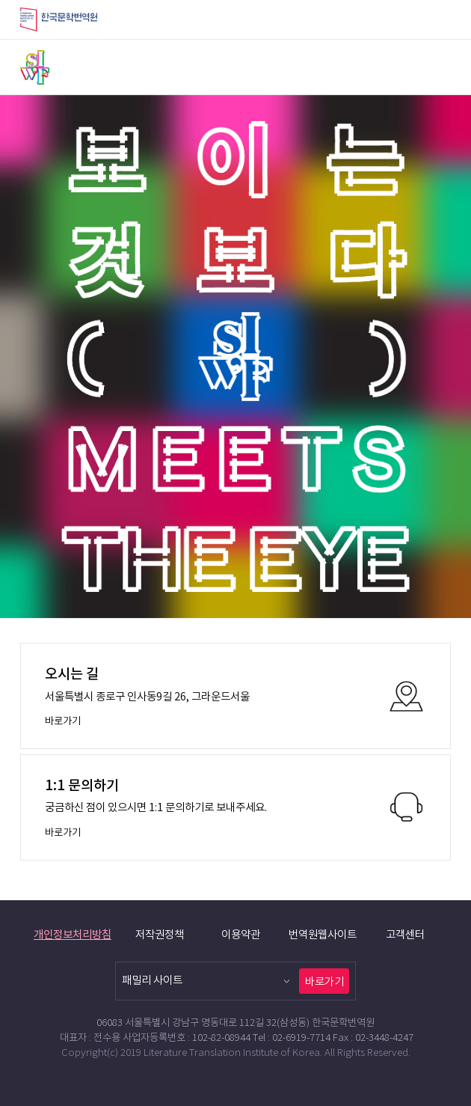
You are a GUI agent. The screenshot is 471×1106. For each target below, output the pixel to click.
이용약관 (240, 935)
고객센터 (405, 935)
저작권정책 (159, 935)
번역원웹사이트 (323, 935)
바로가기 (324, 982)
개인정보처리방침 (72, 935)
